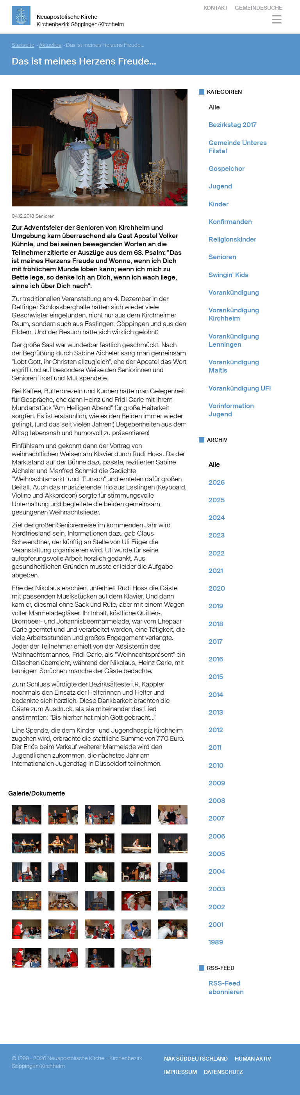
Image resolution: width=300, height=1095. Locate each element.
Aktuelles (50, 45)
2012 (216, 730)
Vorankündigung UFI (240, 388)
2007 (216, 818)
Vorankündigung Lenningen (234, 340)
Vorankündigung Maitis (234, 366)
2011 (215, 747)
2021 (216, 570)
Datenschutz (223, 1071)
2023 (217, 535)
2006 (217, 836)
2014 (216, 694)
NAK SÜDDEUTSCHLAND (196, 1058)
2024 (217, 517)
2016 (216, 659)
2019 (216, 606)
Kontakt (216, 7)
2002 (217, 907)
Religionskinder (232, 239)
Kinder (219, 204)
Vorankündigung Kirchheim (234, 314)
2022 (217, 553)
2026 (217, 482)
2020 (217, 588)
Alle (214, 107)
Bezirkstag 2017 (232, 124)
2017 (215, 641)
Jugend (220, 186)
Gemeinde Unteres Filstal (238, 146)
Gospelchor (227, 168)
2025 (217, 500)
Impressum (180, 1071)
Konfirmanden (230, 221)
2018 (216, 624)
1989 (216, 942)
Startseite (23, 45)
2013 (216, 712)
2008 (217, 800)
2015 (216, 676)
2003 (217, 889)
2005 (217, 853)
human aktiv (253, 1058)
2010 (216, 765)
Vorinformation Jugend (231, 409)
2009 (217, 783)
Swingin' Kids (228, 275)
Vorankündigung (234, 292)
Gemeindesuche (258, 7)
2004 (217, 871)
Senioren (222, 257)
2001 (216, 924)
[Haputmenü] (277, 20)
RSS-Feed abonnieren (226, 987)
